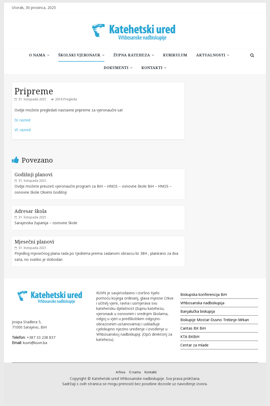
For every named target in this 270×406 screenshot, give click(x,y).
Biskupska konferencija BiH (203, 294)
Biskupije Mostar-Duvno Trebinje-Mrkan (214, 319)
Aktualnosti (210, 54)
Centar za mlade (194, 345)
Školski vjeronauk (79, 54)
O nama (37, 54)
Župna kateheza (131, 54)
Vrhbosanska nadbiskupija (202, 302)
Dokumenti (116, 67)
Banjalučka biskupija (197, 311)
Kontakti (151, 67)
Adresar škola (31, 211)
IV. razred (22, 120)
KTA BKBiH (189, 336)
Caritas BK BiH (193, 328)
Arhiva (120, 372)
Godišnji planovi (33, 174)
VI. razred (23, 129)
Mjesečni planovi (34, 241)
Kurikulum (175, 54)
